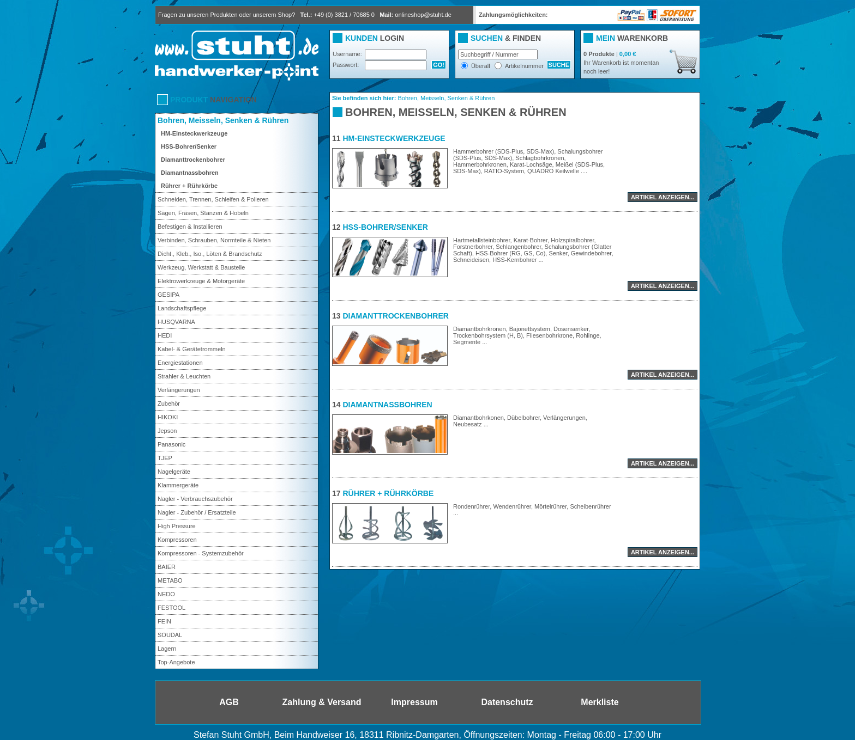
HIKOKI (168, 417)
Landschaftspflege (182, 308)
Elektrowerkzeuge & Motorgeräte (201, 281)
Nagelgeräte (174, 471)
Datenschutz (507, 702)
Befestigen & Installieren (190, 226)
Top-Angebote (176, 662)
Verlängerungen (179, 390)
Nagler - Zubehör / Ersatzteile (197, 512)
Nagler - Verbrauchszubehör (195, 499)
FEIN (164, 621)
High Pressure (177, 526)
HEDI (165, 335)
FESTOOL (171, 607)
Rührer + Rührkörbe (189, 185)
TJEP (165, 458)
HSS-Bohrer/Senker (188, 146)
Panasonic (171, 444)
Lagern (167, 648)
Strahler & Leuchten (184, 376)
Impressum (414, 702)
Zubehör (169, 403)
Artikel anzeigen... (662, 197)
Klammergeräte (178, 485)
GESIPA (168, 294)
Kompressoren (177, 539)
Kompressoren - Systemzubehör (201, 553)
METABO (170, 580)
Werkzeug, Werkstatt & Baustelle (201, 267)
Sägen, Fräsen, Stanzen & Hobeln (203, 213)
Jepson (167, 430)
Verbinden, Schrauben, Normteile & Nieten (214, 240)
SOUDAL (170, 635)
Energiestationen (180, 362)
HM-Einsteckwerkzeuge (194, 133)
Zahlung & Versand (322, 702)
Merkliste (599, 702)
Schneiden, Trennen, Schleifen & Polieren (213, 199)
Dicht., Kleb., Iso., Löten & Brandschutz (210, 253)
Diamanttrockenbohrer (193, 159)
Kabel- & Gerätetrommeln (192, 349)
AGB (229, 702)
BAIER (167, 567)
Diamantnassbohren (190, 172)
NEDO (166, 594)
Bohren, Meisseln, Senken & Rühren (223, 120)
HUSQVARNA (176, 322)
